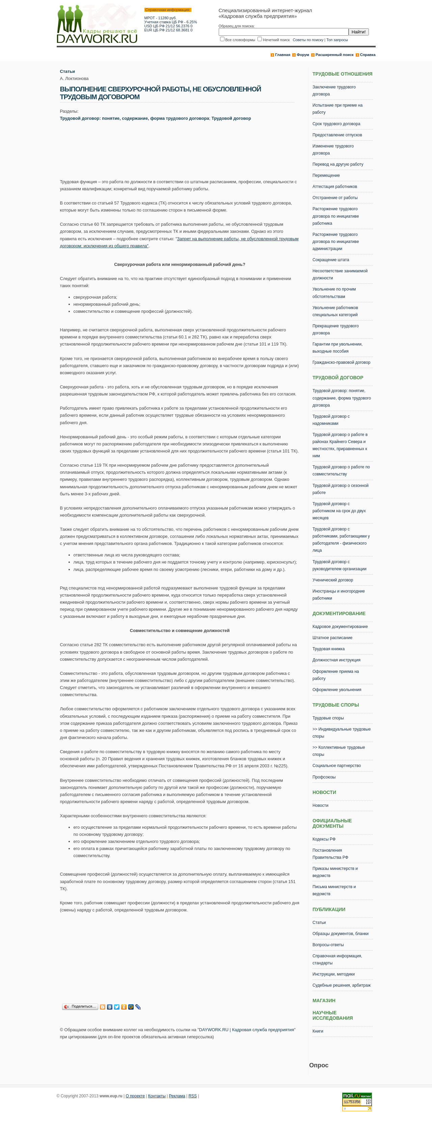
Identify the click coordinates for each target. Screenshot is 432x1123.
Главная (282, 55)
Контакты (157, 1096)
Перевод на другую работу (338, 164)
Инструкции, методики (334, 974)
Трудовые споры (328, 718)
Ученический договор (333, 580)
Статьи (67, 71)
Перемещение (326, 175)
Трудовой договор (231, 118)
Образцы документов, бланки (341, 933)
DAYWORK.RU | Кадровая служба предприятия (246, 1029)
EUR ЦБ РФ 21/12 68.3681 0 (168, 30)
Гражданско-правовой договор (342, 362)
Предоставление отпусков (337, 135)
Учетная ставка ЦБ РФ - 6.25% (170, 22)
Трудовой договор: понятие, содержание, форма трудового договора (134, 118)
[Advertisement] (183, 151)
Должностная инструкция (336, 660)
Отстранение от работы (335, 197)
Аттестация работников (335, 186)
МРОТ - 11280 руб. (160, 18)
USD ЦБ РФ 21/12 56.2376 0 (168, 26)
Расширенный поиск (334, 55)
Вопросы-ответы (328, 944)
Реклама (177, 1096)
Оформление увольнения (337, 689)
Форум (303, 55)
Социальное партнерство (337, 765)
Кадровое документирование (340, 626)
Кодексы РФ (324, 839)
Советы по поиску (308, 40)
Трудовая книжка (329, 649)
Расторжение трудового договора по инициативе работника (336, 216)
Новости (320, 805)
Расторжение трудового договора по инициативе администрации (336, 241)
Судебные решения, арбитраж (342, 985)
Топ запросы (337, 40)
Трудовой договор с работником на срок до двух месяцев (339, 510)
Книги (318, 1031)
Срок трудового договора (336, 123)
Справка (368, 55)
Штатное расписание (332, 637)
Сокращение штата (331, 259)
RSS (192, 1096)
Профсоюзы (324, 777)
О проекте (135, 1096)
